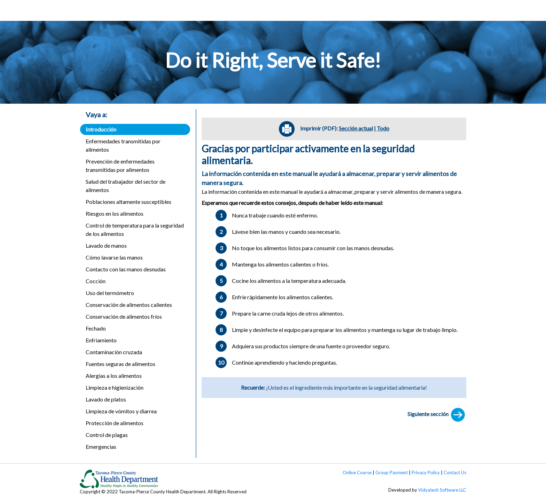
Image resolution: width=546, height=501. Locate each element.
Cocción (96, 281)
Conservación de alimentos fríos (124, 316)
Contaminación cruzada (114, 352)
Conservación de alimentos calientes (129, 304)
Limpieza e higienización (114, 387)
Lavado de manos (106, 245)
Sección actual (356, 128)
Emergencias (101, 446)
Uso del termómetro (110, 292)
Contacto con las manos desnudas (126, 269)
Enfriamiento (101, 340)
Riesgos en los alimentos (114, 213)
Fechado (96, 328)
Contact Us (455, 472)
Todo (383, 128)
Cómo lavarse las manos (114, 257)
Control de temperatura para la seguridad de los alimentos (135, 229)
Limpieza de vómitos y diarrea (121, 411)
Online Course (357, 472)
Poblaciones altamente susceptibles (128, 201)
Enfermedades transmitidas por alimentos (123, 145)
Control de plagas (107, 434)
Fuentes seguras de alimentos (120, 363)
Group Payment (391, 472)
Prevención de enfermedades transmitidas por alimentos (120, 165)
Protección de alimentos (114, 423)
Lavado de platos (106, 399)
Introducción (101, 129)
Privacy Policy (426, 472)
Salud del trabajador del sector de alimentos (125, 185)
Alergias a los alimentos (114, 375)
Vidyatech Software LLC (442, 490)
